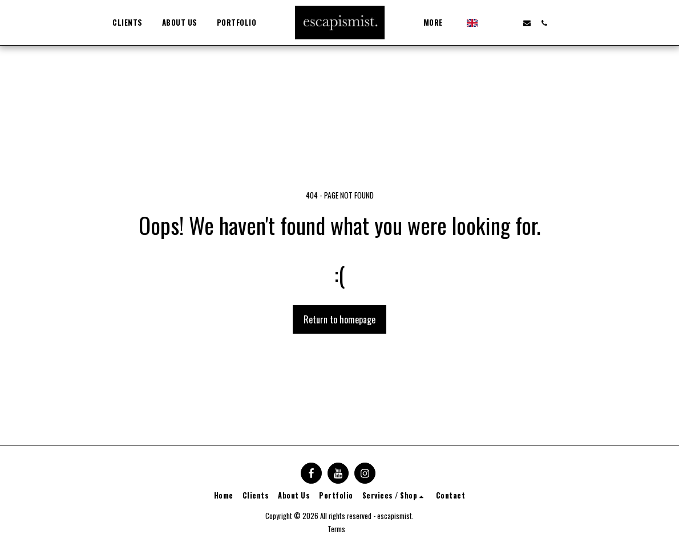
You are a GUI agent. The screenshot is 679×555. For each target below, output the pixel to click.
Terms (336, 529)
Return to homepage (339, 319)
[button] (486, 23)
